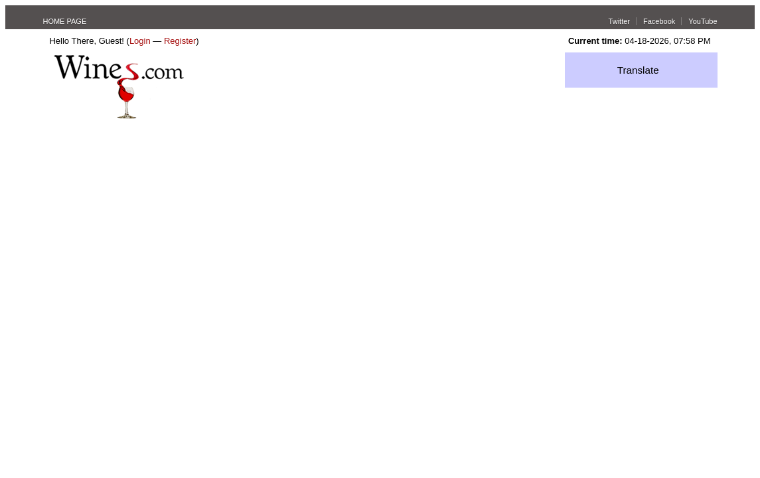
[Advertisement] (380, 218)
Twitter (619, 21)
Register (180, 41)
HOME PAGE (64, 21)
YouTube (702, 21)
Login (140, 41)
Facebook (659, 21)
